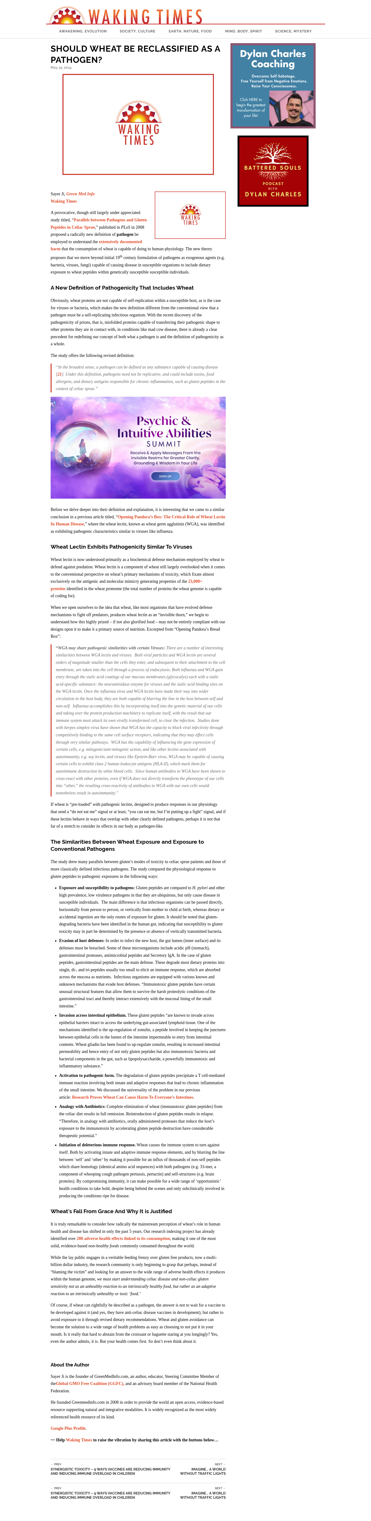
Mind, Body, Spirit (243, 31)
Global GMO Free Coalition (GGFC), (90, 1383)
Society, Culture (137, 31)
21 (59, 374)
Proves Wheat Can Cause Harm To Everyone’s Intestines (141, 1097)
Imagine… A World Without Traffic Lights (201, 1469)
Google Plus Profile (68, 1428)
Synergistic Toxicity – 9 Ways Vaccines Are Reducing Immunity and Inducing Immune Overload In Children (113, 1469)
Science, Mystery (293, 31)
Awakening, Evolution (83, 31)
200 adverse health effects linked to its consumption (123, 1238)
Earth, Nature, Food (190, 31)
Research (80, 1097)
